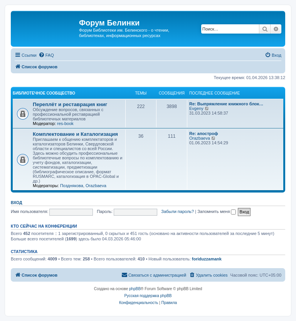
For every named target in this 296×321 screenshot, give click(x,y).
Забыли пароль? (177, 211)
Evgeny (196, 108)
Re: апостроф (203, 133)
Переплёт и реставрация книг (70, 104)
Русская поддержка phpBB (148, 296)
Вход (16, 202)
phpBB (135, 289)
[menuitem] (46, 55)
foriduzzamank (207, 259)
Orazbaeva (96, 185)
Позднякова (71, 185)
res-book (65, 123)
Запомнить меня (216, 211)
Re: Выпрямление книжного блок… (226, 103)
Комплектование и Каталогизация (75, 134)
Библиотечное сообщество (44, 93)
